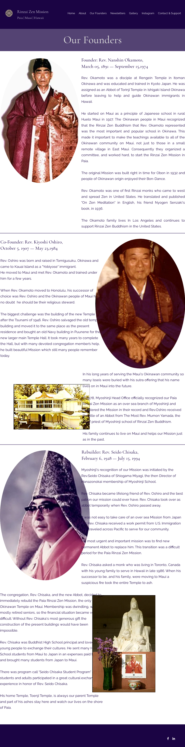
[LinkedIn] (174, 738)
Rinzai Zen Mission (32, 11)
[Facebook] (168, 738)
